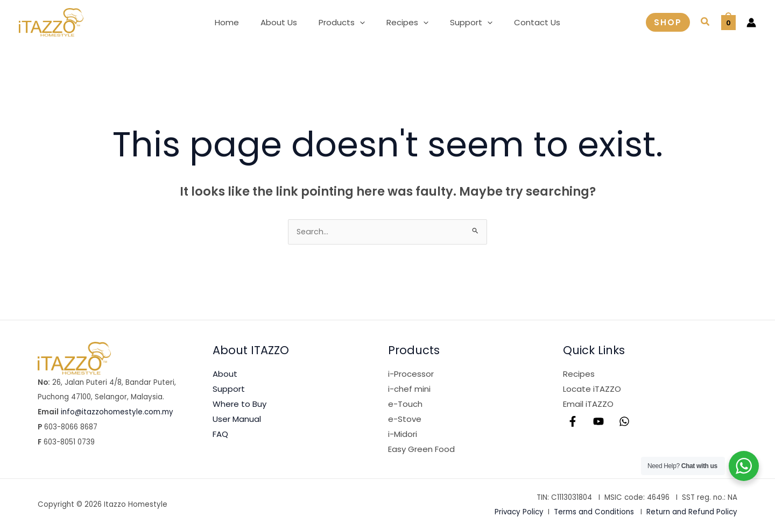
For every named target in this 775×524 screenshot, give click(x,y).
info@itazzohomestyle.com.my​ (117, 413)
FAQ (220, 435)
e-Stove (404, 420)
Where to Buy (239, 405)
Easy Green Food (421, 450)
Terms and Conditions (594, 513)
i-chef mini (409, 390)
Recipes (579, 375)
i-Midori (402, 435)
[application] (362, 22)
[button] (344, 22)
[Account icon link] (751, 22)
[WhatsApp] (624, 422)
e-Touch (405, 405)
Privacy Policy (519, 513)
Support (229, 390)
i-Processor (411, 375)
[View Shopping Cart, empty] (728, 22)
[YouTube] (598, 422)
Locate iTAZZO (592, 390)
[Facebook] (572, 422)
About (225, 375)
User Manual (237, 420)
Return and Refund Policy (691, 513)
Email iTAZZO (588, 405)
